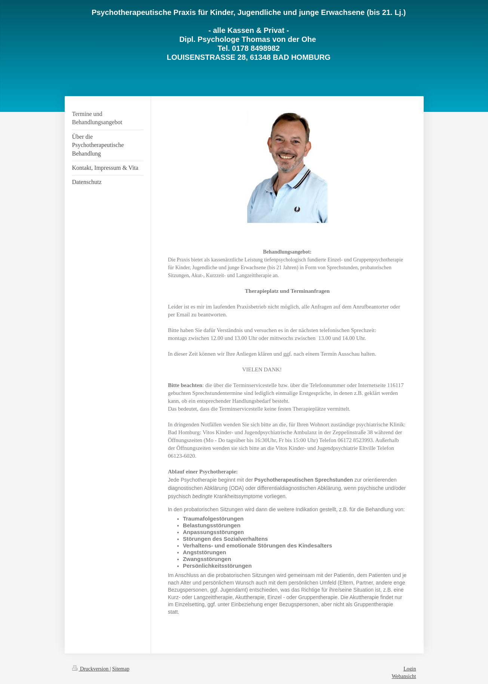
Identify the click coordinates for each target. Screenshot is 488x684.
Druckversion (91, 669)
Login (409, 669)
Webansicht (404, 676)
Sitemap (120, 669)
